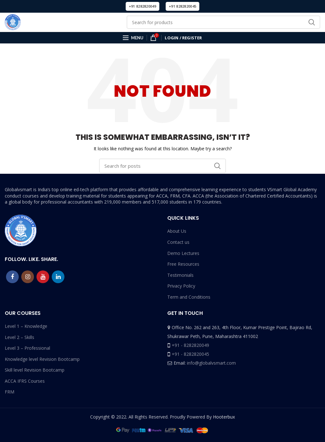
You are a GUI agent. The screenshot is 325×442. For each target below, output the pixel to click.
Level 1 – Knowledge (26, 326)
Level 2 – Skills (19, 337)
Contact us (178, 242)
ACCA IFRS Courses (25, 381)
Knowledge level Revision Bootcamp (42, 359)
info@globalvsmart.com (211, 363)
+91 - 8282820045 (190, 354)
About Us (176, 231)
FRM (9, 392)
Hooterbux (224, 417)
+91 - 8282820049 (190, 345)
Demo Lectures (183, 253)
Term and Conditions (188, 297)
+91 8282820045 (182, 6)
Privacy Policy (181, 286)
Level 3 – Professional (27, 348)
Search (312, 22)
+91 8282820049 (142, 6)
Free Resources (183, 264)
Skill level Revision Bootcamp (34, 370)
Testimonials (180, 275)
